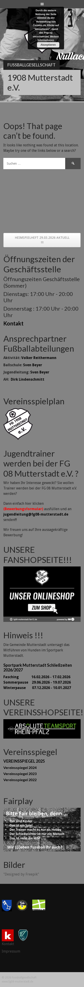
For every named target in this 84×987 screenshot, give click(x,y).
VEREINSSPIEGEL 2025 (24, 761)
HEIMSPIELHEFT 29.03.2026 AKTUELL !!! (42, 240)
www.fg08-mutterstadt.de (17, 981)
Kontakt (13, 323)
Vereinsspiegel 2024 (20, 767)
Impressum (11, 951)
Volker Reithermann (38, 358)
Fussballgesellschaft (31, 64)
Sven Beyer (32, 365)
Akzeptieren (48, 44)
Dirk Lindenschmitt (27, 379)
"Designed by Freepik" (21, 874)
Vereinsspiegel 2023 (20, 773)
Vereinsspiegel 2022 (20, 780)
